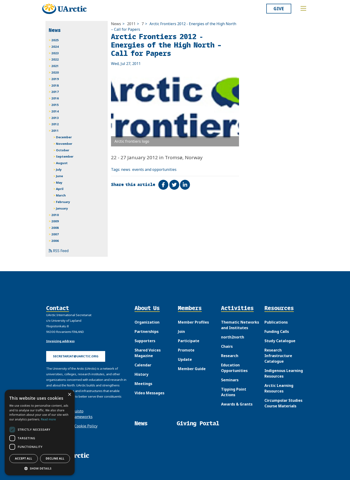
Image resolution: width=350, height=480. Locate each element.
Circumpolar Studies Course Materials (283, 403)
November (64, 144)
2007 (55, 234)
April (59, 189)
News (116, 23)
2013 (55, 118)
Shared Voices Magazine (148, 353)
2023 (55, 53)
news (125, 169)
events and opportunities (154, 169)
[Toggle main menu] (303, 8)
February (63, 202)
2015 (55, 105)
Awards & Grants (237, 404)
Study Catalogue (279, 340)
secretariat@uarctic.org (75, 356)
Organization (147, 322)
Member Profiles (193, 322)
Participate (188, 340)
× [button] (69, 394)
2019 (55, 79)
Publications (276, 322)
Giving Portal (198, 423)
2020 (55, 72)
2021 (55, 66)
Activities (237, 308)
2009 (55, 221)
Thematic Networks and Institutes (240, 325)
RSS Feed (59, 250)
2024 (55, 46)
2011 (131, 23)
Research (229, 355)
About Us (147, 308)
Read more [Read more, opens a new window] (48, 419)
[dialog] (40, 432)
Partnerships (147, 331)
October (62, 150)
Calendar (143, 365)
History (141, 374)
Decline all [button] (55, 458)
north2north (232, 337)
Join (181, 331)
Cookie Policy (85, 426)
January (62, 208)
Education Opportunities (234, 367)
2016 (55, 98)
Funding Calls (276, 331)
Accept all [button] (23, 458)
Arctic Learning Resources (278, 388)
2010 (55, 215)
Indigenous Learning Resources (283, 373)
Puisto (77, 411)
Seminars (230, 379)
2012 (55, 124)
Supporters (145, 340)
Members (190, 308)
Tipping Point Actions (233, 392)
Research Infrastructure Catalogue (278, 356)
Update (185, 359)
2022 (55, 59)
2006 (55, 241)
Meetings (143, 383)
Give (279, 8)
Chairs (227, 346)
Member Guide (192, 368)
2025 (55, 40)
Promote (186, 350)
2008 (55, 228)
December (64, 137)
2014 (55, 111)
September (64, 156)
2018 (55, 85)
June (59, 176)
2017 (55, 92)
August (62, 163)
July (59, 169)
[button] (39, 468)
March (61, 195)
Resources (279, 308)
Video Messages (149, 392)
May (59, 182)
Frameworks (82, 416)
